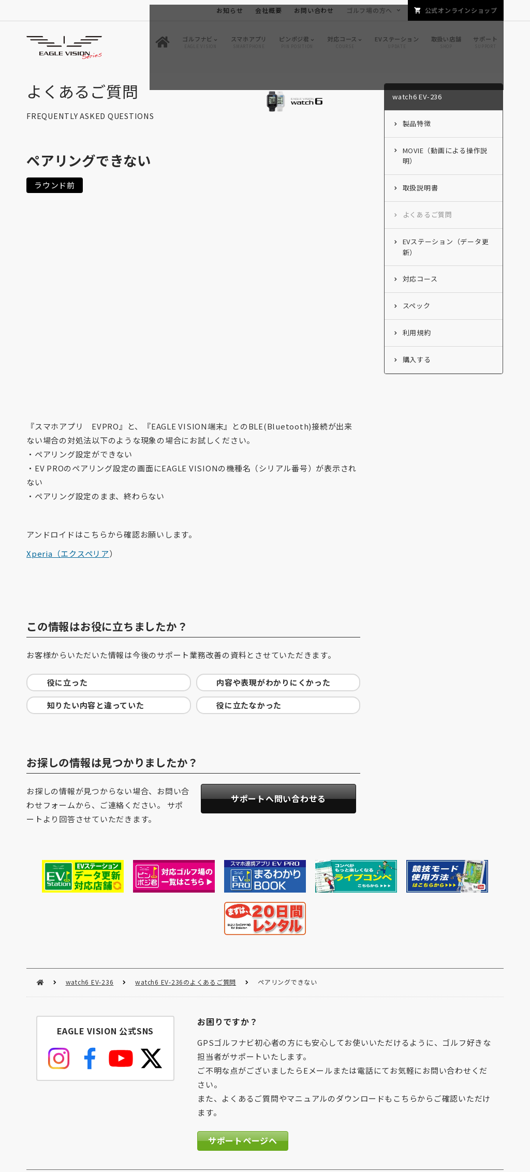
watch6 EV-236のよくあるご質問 (185, 937)
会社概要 (268, 10)
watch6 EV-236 (90, 937)
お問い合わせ (314, 10)
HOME (40, 938)
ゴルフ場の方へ (369, 10)
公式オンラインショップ (461, 10)
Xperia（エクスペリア (67, 556)
